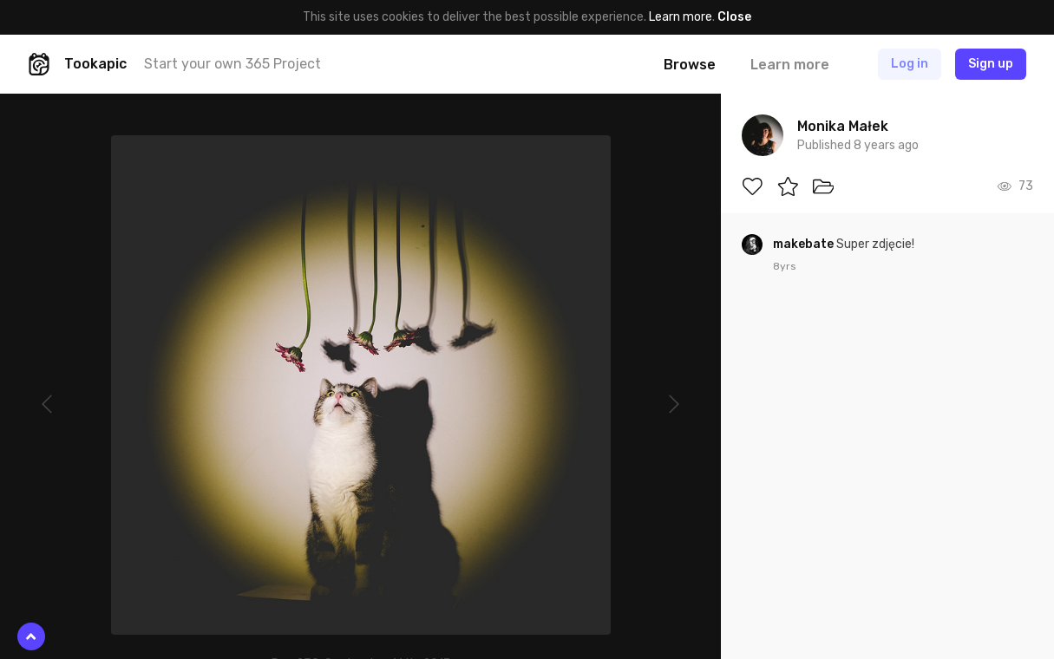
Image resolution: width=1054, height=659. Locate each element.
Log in (909, 63)
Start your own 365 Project (232, 63)
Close (734, 17)
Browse (690, 64)
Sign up (990, 63)
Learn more (680, 17)
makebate (804, 244)
